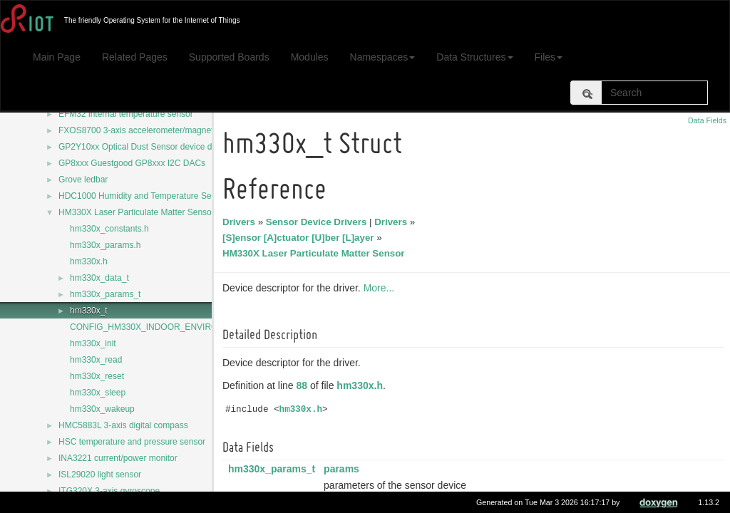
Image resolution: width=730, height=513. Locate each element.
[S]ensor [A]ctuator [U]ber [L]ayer (300, 237)
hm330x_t (89, 311)
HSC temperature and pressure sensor (131, 442)
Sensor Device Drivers (318, 222)
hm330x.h (89, 261)
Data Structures (474, 57)
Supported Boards (229, 57)
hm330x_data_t (99, 278)
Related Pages (135, 57)
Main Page (57, 57)
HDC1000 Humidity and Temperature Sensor (143, 196)
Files (549, 57)
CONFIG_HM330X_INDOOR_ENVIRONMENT (159, 327)
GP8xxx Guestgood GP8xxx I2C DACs (131, 163)
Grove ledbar (83, 180)
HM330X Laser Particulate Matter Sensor (136, 212)
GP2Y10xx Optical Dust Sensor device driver (143, 147)
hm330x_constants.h (109, 229)
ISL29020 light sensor (99, 475)
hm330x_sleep (97, 393)
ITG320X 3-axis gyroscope (109, 491)
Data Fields (707, 120)
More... (381, 288)
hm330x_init (93, 343)
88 (304, 385)
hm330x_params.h (105, 245)
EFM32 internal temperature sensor (125, 114)
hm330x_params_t (105, 294)
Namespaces (383, 57)
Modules (310, 57)
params (343, 469)
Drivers (241, 222)
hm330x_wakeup (102, 409)
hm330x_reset (97, 376)
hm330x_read (96, 360)
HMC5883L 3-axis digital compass (123, 425)
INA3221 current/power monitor (118, 458)
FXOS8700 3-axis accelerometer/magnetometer (149, 130)
